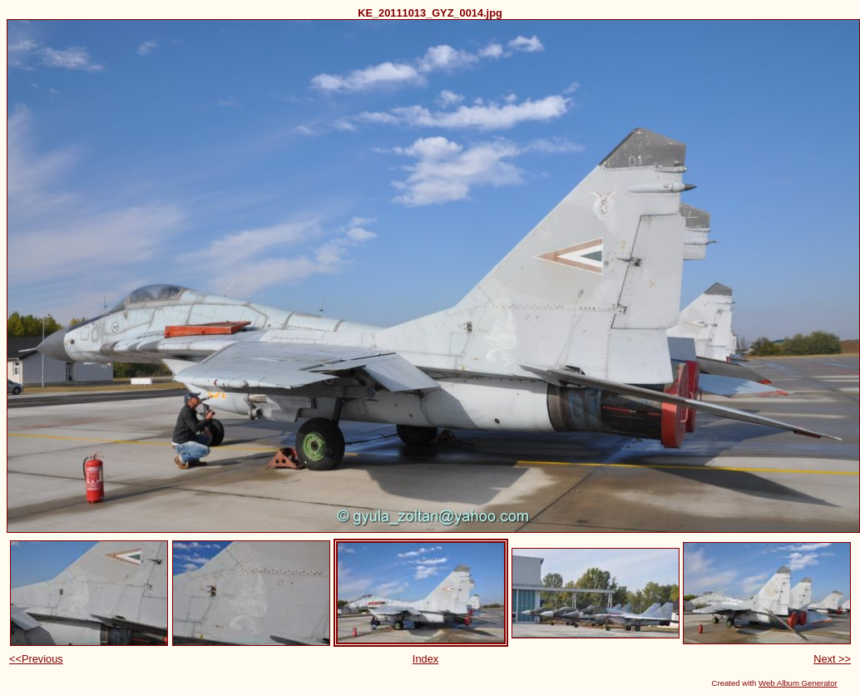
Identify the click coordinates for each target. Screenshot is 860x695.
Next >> (832, 659)
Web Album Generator (798, 683)
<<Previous (36, 659)
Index (425, 659)
